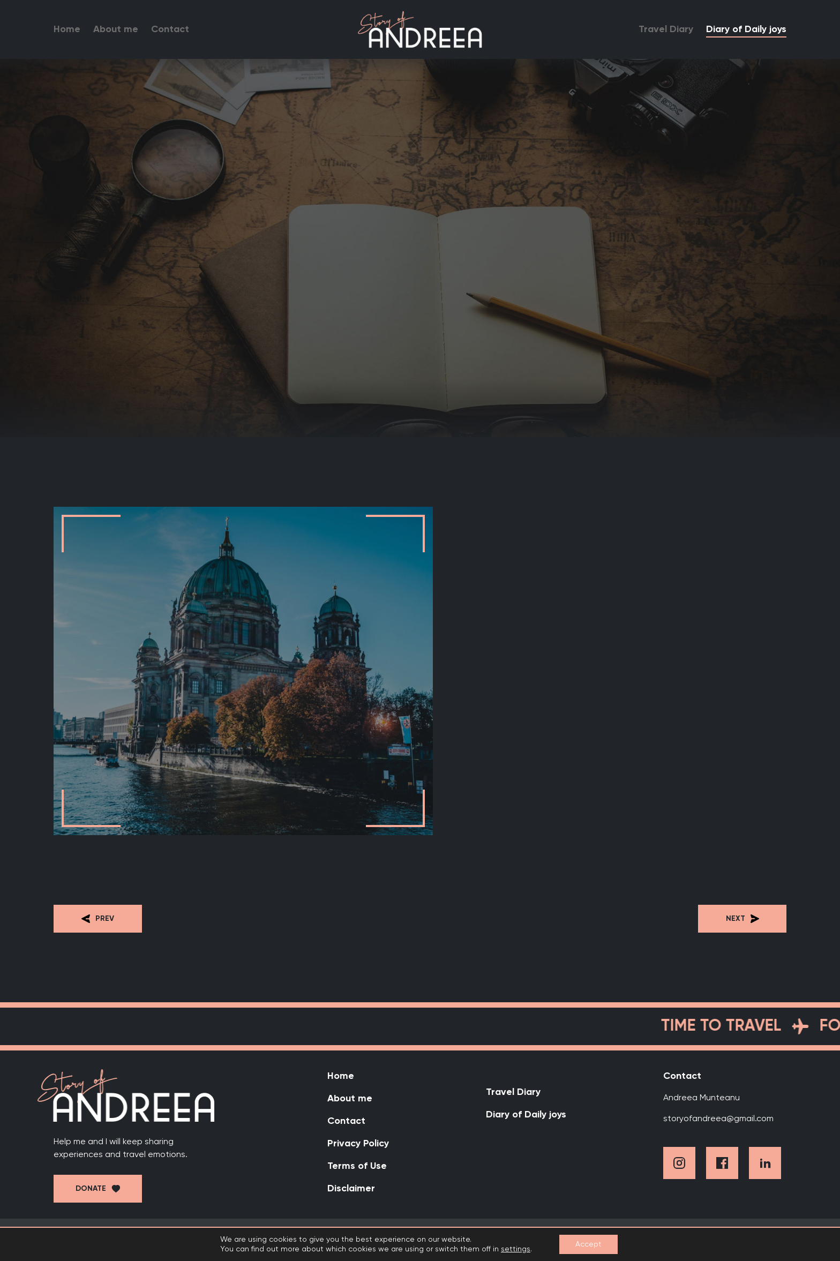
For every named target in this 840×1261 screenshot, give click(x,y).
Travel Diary (666, 29)
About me (115, 29)
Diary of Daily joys (746, 29)
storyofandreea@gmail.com (718, 1119)
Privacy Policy (358, 1144)
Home (67, 29)
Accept (588, 1244)
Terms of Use (357, 1166)
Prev (97, 918)
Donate (91, 1188)
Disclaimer (351, 1189)
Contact (170, 29)
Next (742, 918)
